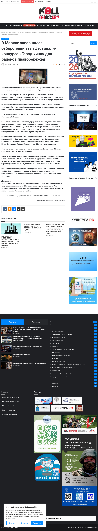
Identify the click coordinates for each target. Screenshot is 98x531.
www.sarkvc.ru (11, 410)
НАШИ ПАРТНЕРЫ (76, 25)
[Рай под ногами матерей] (6, 357)
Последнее (13, 322)
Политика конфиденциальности (87, 527)
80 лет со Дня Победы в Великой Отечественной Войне (68, 364)
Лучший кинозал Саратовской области (63, 349)
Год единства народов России (61, 377)
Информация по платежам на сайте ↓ (49, 518)
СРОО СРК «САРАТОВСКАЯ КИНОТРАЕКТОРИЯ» (66, 328)
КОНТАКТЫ (87, 25)
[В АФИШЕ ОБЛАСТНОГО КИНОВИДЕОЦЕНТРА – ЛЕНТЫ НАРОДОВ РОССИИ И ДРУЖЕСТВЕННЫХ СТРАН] (6, 330)
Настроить (12, 523)
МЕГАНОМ (55, 386)
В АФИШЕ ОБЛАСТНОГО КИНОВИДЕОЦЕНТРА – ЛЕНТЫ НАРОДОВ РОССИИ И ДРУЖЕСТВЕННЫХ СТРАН (29, 329)
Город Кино (12, 32)
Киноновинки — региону (59, 337)
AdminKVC (8, 64)
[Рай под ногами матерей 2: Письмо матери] (6, 348)
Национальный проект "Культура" (62, 334)
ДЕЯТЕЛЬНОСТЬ (15, 25)
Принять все (37, 523)
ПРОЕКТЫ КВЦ (55, 25)
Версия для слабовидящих (80, 34)
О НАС (6, 25)
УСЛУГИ (39, 25)
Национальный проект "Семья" (61, 374)
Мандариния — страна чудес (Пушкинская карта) (29, 363)
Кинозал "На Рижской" (58, 331)
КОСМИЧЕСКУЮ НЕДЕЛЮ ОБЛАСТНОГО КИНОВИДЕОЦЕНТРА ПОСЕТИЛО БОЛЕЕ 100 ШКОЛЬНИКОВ (27, 339)
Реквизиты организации (10, 414)
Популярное (36, 322)
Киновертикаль (56, 325)
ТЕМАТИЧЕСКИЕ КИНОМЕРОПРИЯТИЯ (63, 380)
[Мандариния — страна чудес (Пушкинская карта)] (6, 365)
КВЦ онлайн (55, 358)
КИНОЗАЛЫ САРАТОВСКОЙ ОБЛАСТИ (63, 367)
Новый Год (55, 346)
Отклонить (24, 523)
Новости (54, 322)
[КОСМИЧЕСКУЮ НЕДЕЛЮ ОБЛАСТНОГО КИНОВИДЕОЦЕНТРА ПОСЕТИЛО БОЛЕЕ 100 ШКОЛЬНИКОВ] (6, 339)
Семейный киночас (57, 340)
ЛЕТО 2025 (46, 25)
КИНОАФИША (56, 352)
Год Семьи (55, 383)
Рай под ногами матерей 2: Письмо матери (27, 346)
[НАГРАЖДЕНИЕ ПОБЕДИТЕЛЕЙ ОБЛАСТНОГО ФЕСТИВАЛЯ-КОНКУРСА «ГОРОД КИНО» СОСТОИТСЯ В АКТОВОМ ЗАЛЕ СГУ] (11, 228)
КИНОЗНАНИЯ (65, 25)
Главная (4, 32)
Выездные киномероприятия (61, 355)
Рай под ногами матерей (21, 354)
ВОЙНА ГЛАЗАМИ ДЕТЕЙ (59, 361)
